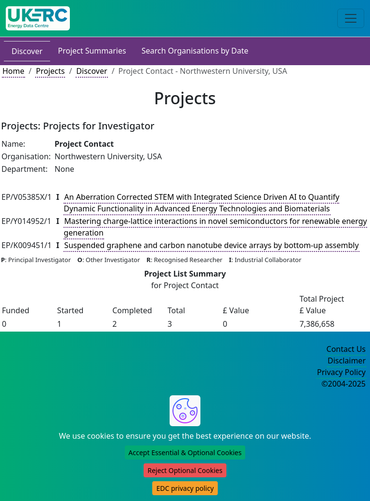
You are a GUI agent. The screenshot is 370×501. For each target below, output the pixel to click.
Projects (50, 71)
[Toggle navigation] (350, 18)
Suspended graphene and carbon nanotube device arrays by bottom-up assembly (211, 245)
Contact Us (346, 349)
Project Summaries (92, 50)
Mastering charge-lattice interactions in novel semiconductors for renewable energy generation (215, 227)
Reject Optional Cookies (184, 470)
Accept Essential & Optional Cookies (185, 452)
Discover (27, 51)
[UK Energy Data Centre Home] (38, 18)
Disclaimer (347, 360)
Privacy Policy (341, 372)
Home (13, 71)
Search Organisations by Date (195, 50)
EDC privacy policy (184, 488)
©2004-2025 (343, 383)
